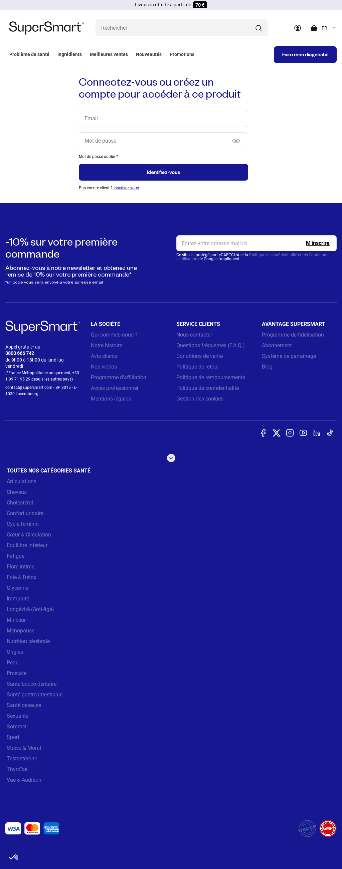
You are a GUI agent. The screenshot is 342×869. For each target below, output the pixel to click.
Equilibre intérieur (27, 545)
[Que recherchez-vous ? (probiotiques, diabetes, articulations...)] (182, 27)
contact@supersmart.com (28, 387)
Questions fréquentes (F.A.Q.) (210, 345)
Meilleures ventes (109, 54)
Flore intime (20, 566)
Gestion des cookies (199, 399)
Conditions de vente (199, 356)
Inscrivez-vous (126, 188)
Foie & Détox (21, 577)
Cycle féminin (23, 524)
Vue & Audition (24, 780)
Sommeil (17, 726)
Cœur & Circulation (29, 534)
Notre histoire (106, 345)
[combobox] (329, 28)
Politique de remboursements (210, 377)
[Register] (318, 243)
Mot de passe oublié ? (98, 156)
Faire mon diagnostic (305, 54)
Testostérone (22, 758)
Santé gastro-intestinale (34, 694)
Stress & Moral (24, 748)
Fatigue (15, 556)
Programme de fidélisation (293, 335)
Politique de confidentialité (273, 255)
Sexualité (17, 716)
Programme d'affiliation (118, 377)
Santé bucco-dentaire (31, 684)
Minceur (16, 620)
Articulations (21, 481)
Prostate (16, 673)
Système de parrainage (289, 356)
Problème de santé (29, 54)
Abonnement (277, 345)
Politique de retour (197, 367)
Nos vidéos (104, 367)
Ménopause (20, 630)
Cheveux (17, 492)
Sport (13, 737)
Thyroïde (17, 769)
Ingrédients (69, 54)
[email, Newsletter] (256, 243)
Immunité (18, 598)
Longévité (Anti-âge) (30, 609)
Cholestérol (20, 502)
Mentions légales (111, 399)
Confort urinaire (25, 513)
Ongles (15, 652)
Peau (13, 662)
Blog (267, 367)
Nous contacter (194, 335)
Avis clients (104, 356)
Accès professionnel (114, 388)
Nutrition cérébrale (28, 641)
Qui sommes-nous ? (114, 335)
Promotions (182, 54)
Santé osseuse (24, 705)
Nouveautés (149, 54)
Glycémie (17, 588)
